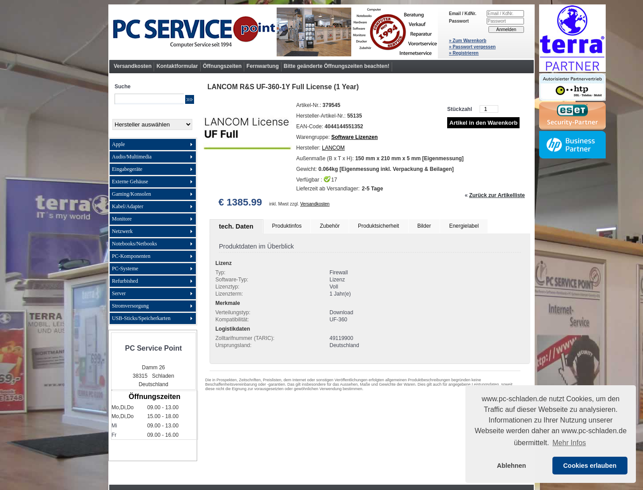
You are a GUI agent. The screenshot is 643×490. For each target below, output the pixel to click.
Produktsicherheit (378, 226)
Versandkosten (132, 66)
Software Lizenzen (354, 137)
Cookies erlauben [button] (589, 465)
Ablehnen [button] (511, 465)
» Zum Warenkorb (467, 40)
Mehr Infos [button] (569, 443)
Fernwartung (262, 66)
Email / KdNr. (462, 13)
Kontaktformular (177, 66)
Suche (123, 86)
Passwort (458, 21)
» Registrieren (464, 53)
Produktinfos (287, 226)
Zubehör (330, 226)
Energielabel (464, 226)
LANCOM (333, 148)
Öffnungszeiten (222, 66)
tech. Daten (236, 226)
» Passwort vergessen (472, 46)
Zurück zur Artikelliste (497, 195)
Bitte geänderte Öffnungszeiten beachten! (336, 66)
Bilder (424, 226)
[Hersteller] (152, 124)
